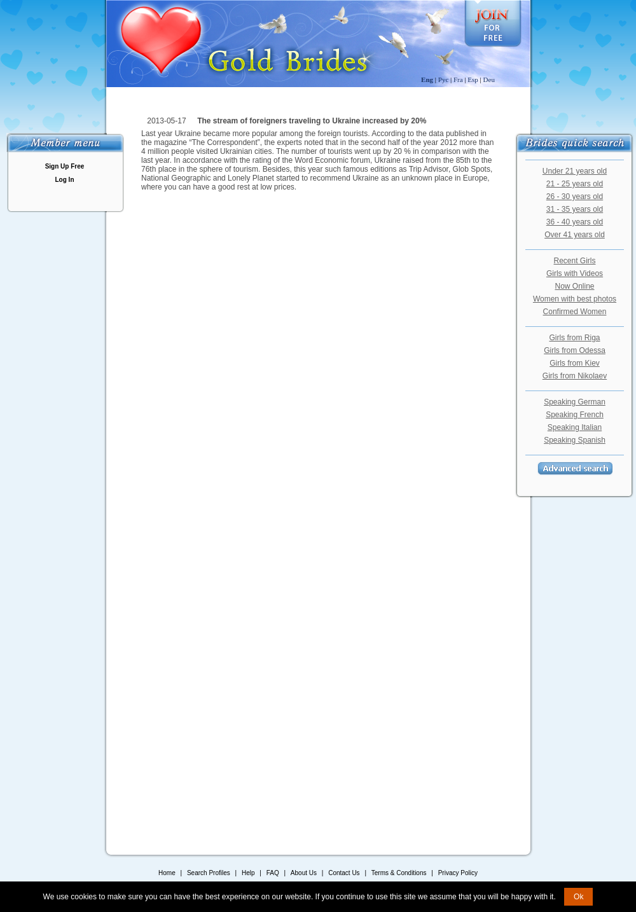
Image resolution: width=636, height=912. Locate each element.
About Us (304, 872)
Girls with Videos (574, 273)
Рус (443, 79)
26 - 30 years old (574, 196)
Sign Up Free (65, 166)
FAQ (272, 872)
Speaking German (574, 401)
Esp (472, 79)
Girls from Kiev (575, 363)
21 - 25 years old (574, 183)
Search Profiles (209, 872)
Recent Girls (574, 260)
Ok (578, 896)
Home (167, 872)
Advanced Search (574, 469)
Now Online (574, 286)
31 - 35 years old (574, 209)
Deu (489, 79)
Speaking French (575, 414)
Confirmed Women (575, 311)
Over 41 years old (574, 234)
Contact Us (343, 872)
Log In (64, 179)
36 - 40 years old (574, 222)
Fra (458, 79)
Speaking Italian (575, 427)
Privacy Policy (458, 872)
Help (248, 872)
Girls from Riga (574, 337)
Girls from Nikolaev (575, 375)
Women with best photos (574, 298)
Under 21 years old (575, 171)
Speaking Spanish (574, 440)
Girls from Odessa (574, 350)
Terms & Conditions (399, 872)
